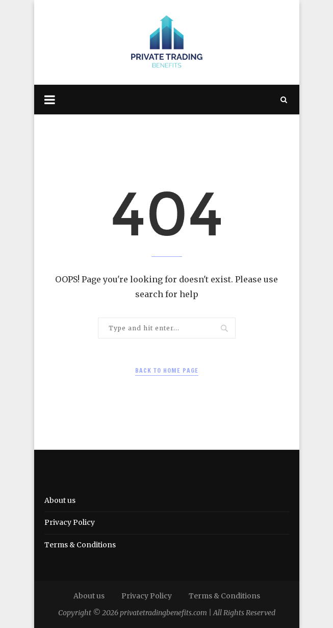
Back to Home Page (166, 370)
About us (59, 500)
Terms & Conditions (80, 544)
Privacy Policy (69, 522)
